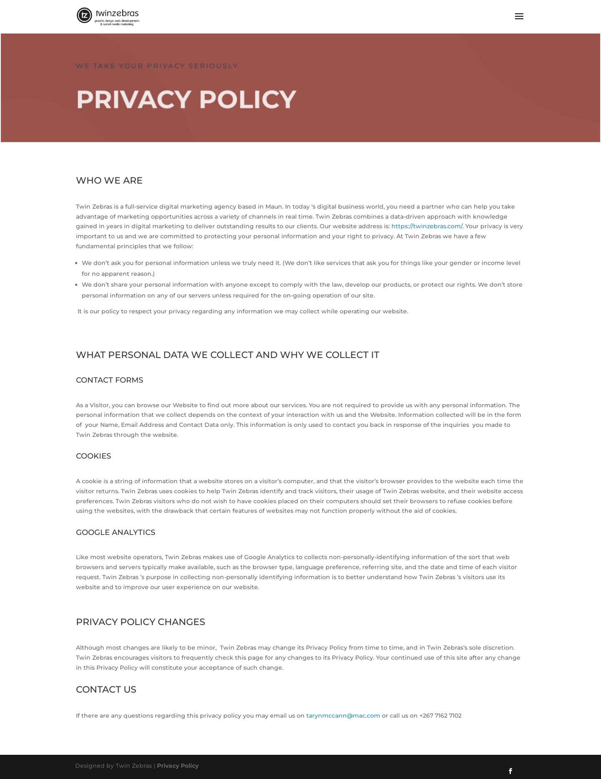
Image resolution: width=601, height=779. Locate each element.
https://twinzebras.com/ (426, 226)
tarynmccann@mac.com (342, 715)
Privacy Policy (178, 765)
